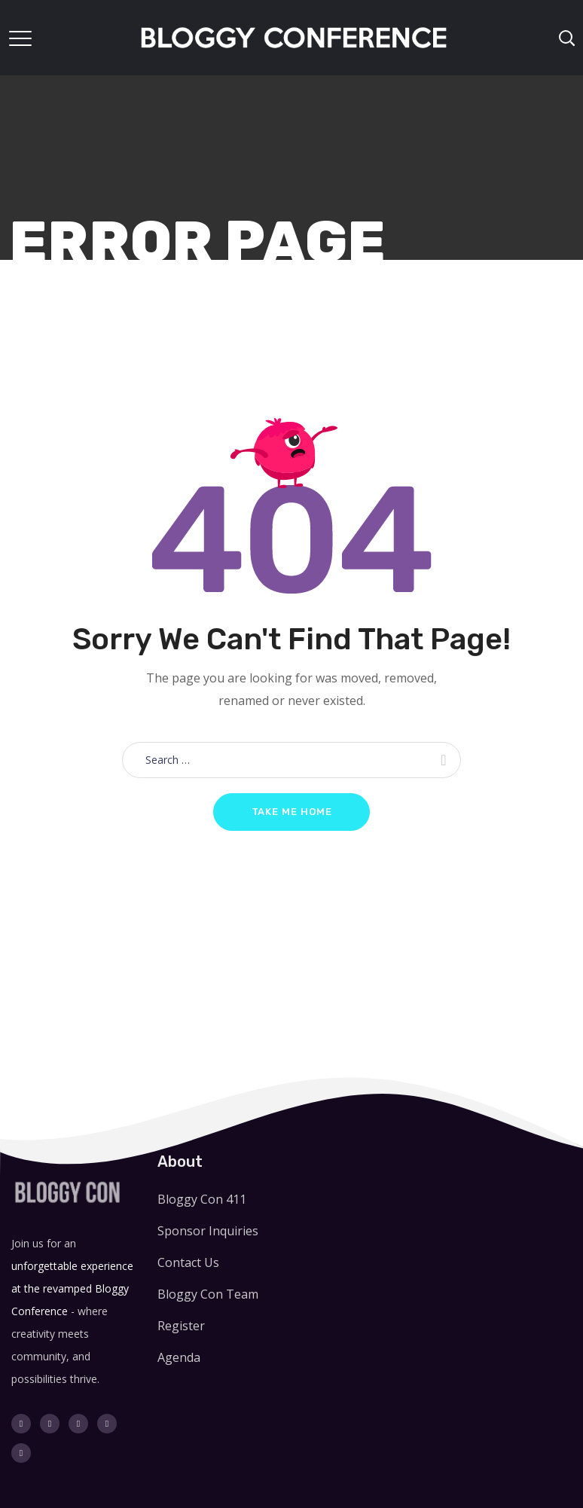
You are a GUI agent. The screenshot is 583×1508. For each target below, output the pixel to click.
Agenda (178, 1357)
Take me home (292, 811)
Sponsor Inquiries (207, 1231)
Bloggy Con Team (207, 1294)
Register (181, 1325)
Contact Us (188, 1262)
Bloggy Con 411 (201, 1199)
